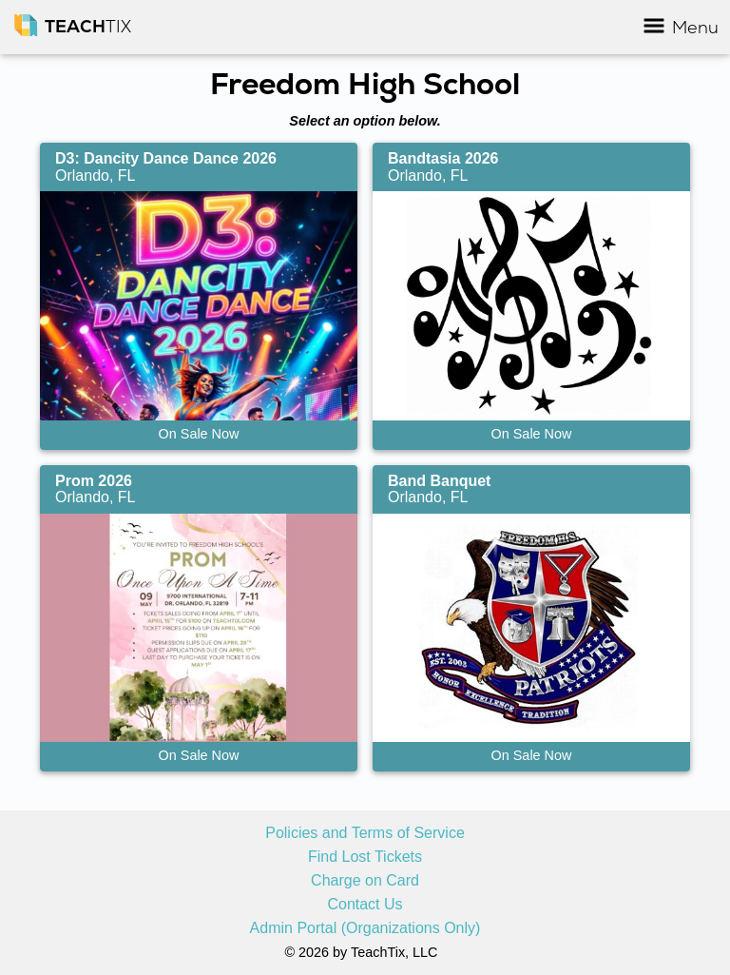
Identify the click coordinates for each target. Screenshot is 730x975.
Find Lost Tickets (365, 857)
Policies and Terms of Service (365, 833)
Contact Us (364, 904)
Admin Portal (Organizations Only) (365, 928)
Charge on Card (365, 880)
